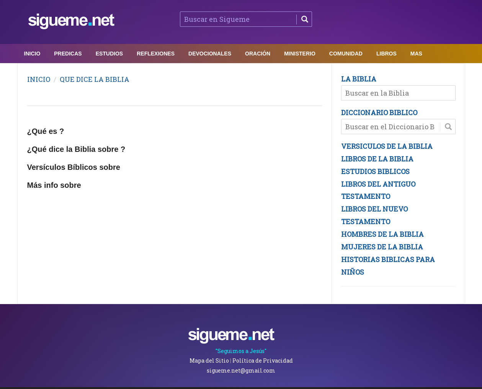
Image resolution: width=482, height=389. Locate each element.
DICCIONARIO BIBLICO (379, 112)
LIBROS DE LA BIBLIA (377, 158)
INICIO (38, 79)
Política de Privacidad (262, 360)
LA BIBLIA (358, 78)
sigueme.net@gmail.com (241, 370)
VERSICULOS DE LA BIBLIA (387, 146)
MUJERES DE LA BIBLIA (382, 246)
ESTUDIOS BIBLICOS (375, 171)
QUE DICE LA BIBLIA (94, 79)
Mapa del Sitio (209, 360)
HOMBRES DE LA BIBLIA (382, 234)
